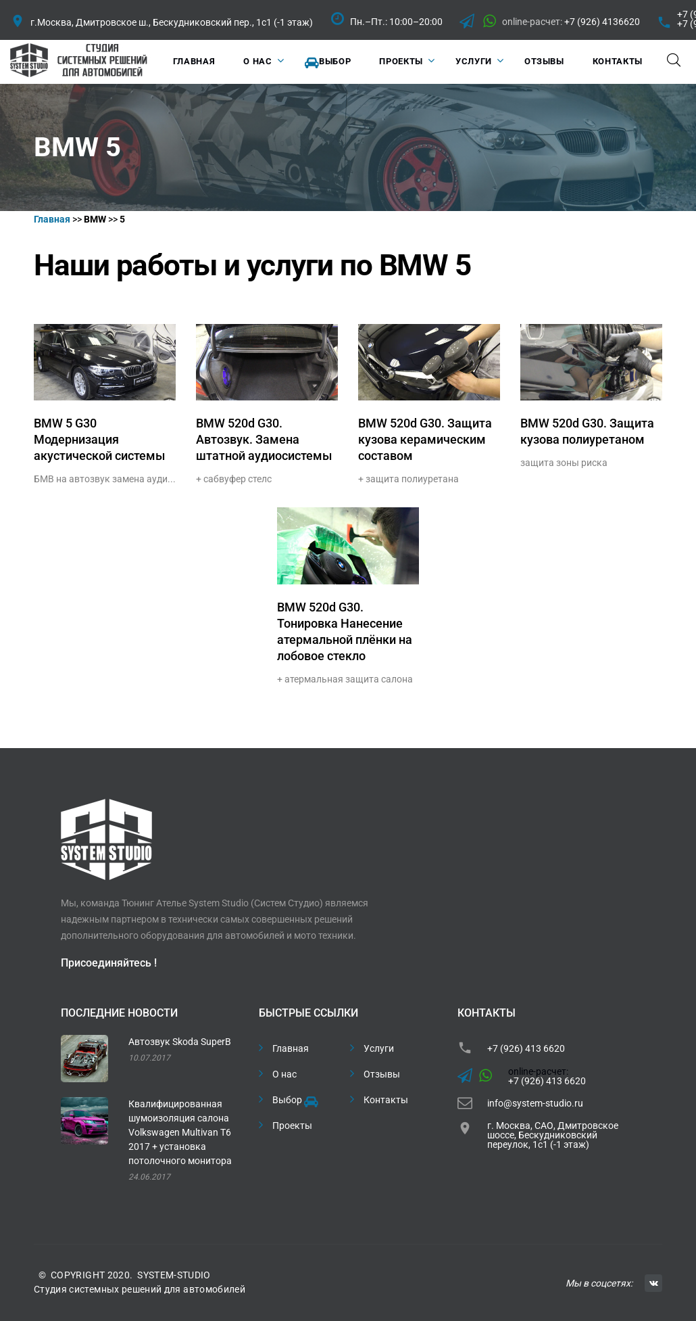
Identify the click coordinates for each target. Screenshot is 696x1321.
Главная (194, 61)
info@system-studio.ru (535, 1103)
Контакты (618, 61)
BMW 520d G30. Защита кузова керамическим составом (425, 439)
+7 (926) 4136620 (602, 21)
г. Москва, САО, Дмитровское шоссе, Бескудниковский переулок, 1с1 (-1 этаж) (552, 1135)
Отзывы (544, 61)
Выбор (328, 62)
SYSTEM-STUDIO (174, 1275)
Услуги (473, 61)
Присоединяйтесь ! (109, 962)
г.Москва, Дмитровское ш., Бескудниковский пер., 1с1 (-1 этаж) (171, 22)
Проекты (401, 61)
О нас (257, 61)
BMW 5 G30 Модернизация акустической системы (99, 439)
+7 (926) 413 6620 (526, 1048)
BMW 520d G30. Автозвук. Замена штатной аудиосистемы (264, 439)
